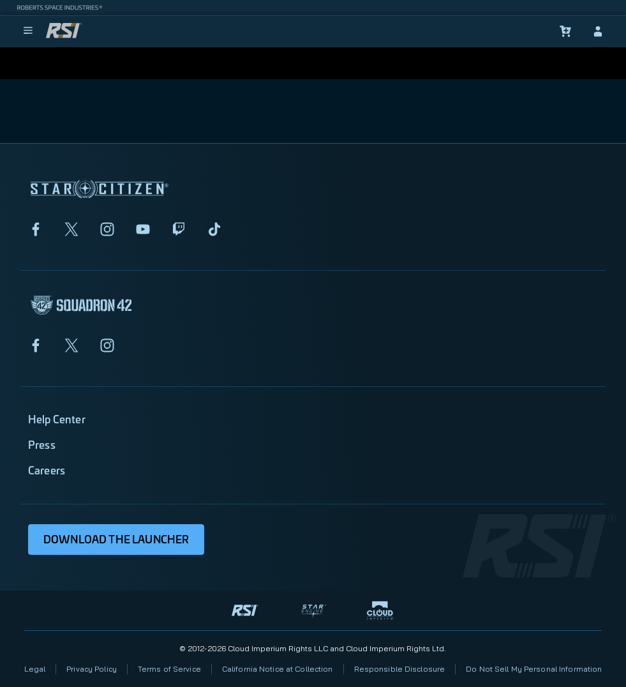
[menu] (28, 31)
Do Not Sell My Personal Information (534, 669)
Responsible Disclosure (399, 669)
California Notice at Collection (277, 669)
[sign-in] (598, 31)
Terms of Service (169, 669)
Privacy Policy (91, 669)
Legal (35, 669)
